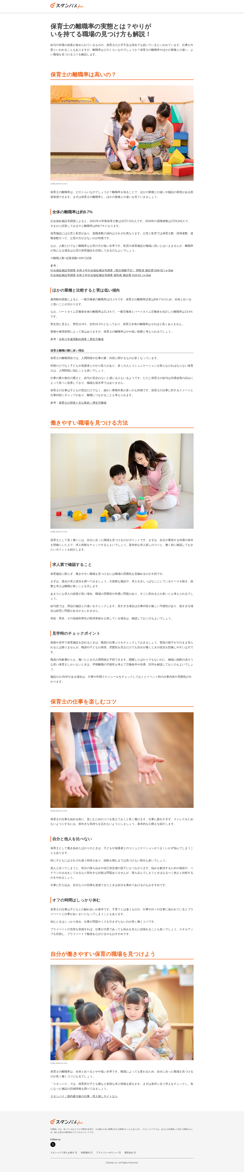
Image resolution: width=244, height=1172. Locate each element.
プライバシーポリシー (108, 1152)
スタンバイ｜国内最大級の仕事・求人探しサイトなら (84, 1096)
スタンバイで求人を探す (63, 1152)
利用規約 (86, 1152)
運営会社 (130, 1152)
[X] (52, 1144)
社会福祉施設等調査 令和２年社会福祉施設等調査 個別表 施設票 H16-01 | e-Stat (100, 275)
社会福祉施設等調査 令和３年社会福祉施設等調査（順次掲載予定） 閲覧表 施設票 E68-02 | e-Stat (111, 270)
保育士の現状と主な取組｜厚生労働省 (82, 402)
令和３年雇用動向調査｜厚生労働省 (81, 339)
